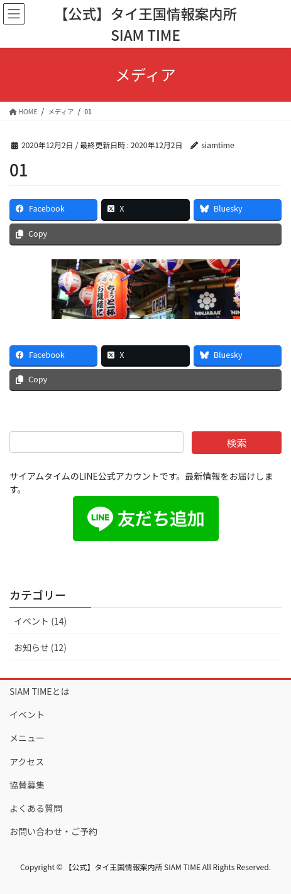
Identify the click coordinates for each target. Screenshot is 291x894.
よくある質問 (35, 808)
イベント (27, 714)
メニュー (27, 737)
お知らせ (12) (40, 647)
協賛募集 (27, 784)
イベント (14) (40, 621)
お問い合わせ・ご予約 (53, 831)
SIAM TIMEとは (39, 691)
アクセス (26, 761)
